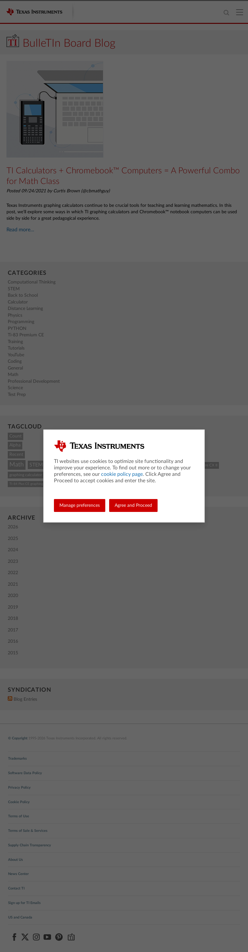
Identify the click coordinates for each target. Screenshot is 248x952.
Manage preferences (79, 505)
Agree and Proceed (133, 505)
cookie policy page (122, 474)
